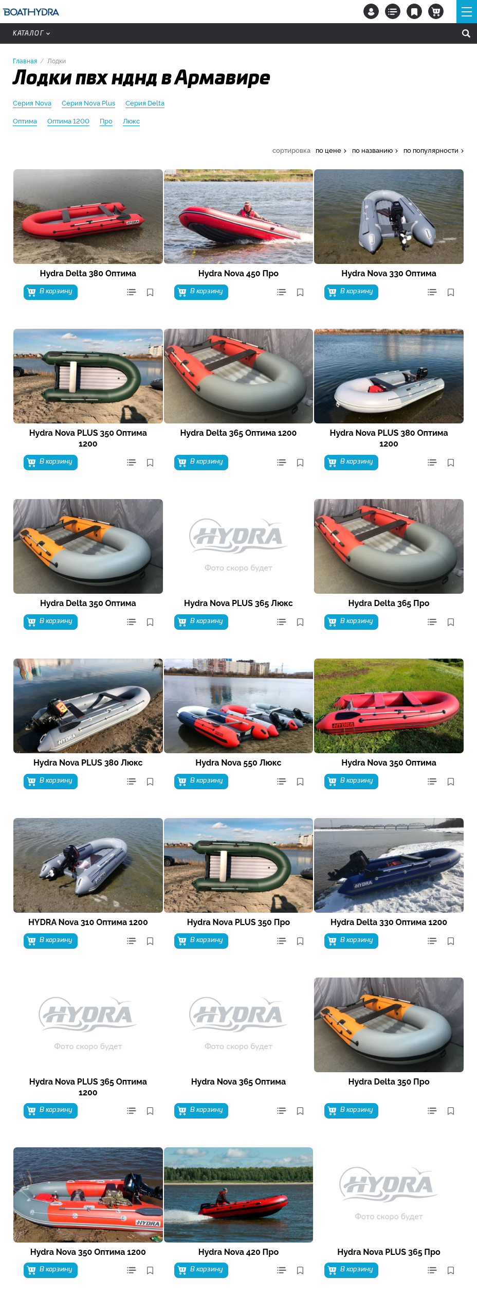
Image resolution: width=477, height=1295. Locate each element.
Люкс (131, 121)
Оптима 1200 (68, 121)
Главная (25, 60)
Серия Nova (32, 103)
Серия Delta (144, 103)
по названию (372, 150)
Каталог (31, 33)
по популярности (430, 150)
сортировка (291, 150)
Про (106, 121)
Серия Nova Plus (88, 103)
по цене (328, 150)
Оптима (25, 121)
